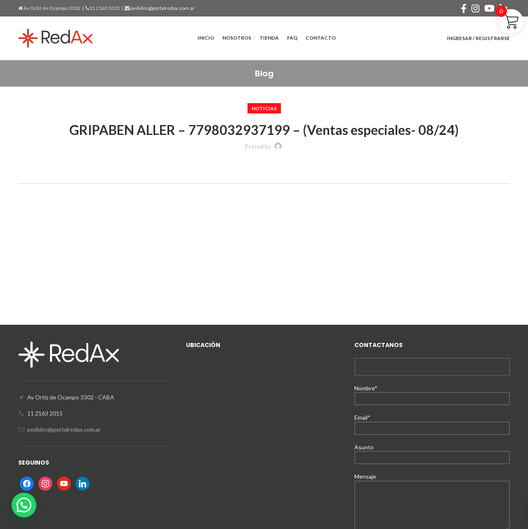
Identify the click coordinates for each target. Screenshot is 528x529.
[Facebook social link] (463, 8)
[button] (24, 505)
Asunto (432, 452)
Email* (432, 422)
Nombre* (432, 393)
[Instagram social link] (475, 8)
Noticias (264, 108)
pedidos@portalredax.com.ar (162, 8)
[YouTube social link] (489, 8)
